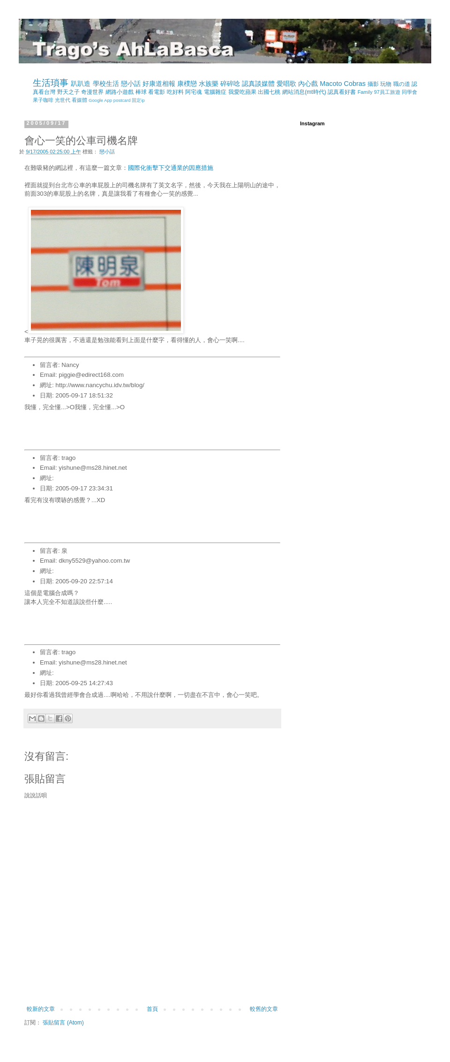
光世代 (62, 100)
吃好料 (175, 92)
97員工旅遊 (387, 92)
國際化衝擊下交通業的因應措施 (170, 167)
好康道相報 (158, 83)
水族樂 (208, 83)
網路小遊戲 (119, 92)
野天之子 (68, 92)
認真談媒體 (258, 83)
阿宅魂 (193, 92)
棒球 (141, 92)
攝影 (373, 84)
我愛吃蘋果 (242, 92)
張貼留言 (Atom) (63, 1022)
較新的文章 (41, 1009)
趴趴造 (80, 83)
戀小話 (131, 83)
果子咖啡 (43, 100)
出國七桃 (269, 92)
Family (365, 92)
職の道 (401, 84)
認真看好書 (342, 92)
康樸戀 (187, 83)
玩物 (385, 84)
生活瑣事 (50, 83)
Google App (100, 100)
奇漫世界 (92, 92)
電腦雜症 (215, 92)
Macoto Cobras (343, 83)
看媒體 (79, 100)
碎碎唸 (230, 83)
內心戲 (308, 83)
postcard (122, 100)
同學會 (409, 92)
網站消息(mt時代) (304, 92)
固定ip (138, 100)
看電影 (156, 92)
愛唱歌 (286, 83)
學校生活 (106, 83)
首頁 (152, 1009)
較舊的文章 (264, 1009)
